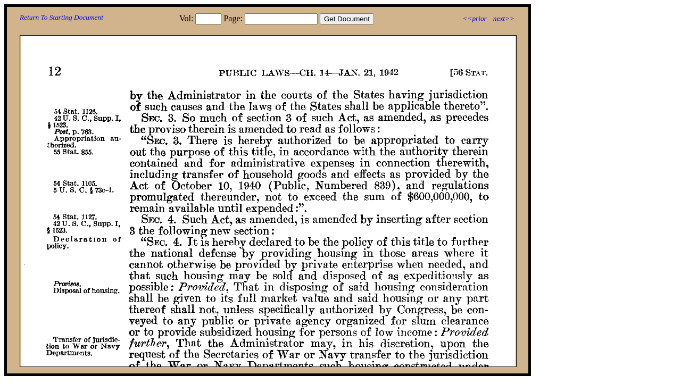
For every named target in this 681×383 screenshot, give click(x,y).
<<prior (474, 18)
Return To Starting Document (61, 17)
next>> (503, 18)
